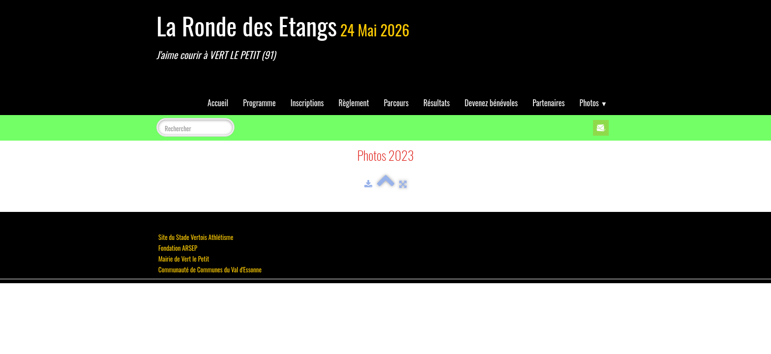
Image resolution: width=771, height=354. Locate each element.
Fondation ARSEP (177, 248)
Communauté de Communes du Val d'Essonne (210, 269)
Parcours (396, 103)
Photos (593, 103)
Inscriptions (307, 103)
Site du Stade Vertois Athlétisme (195, 237)
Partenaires (549, 103)
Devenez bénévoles (491, 103)
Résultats (436, 103)
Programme (259, 103)
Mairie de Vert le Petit (183, 259)
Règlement (354, 103)
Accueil (218, 103)
